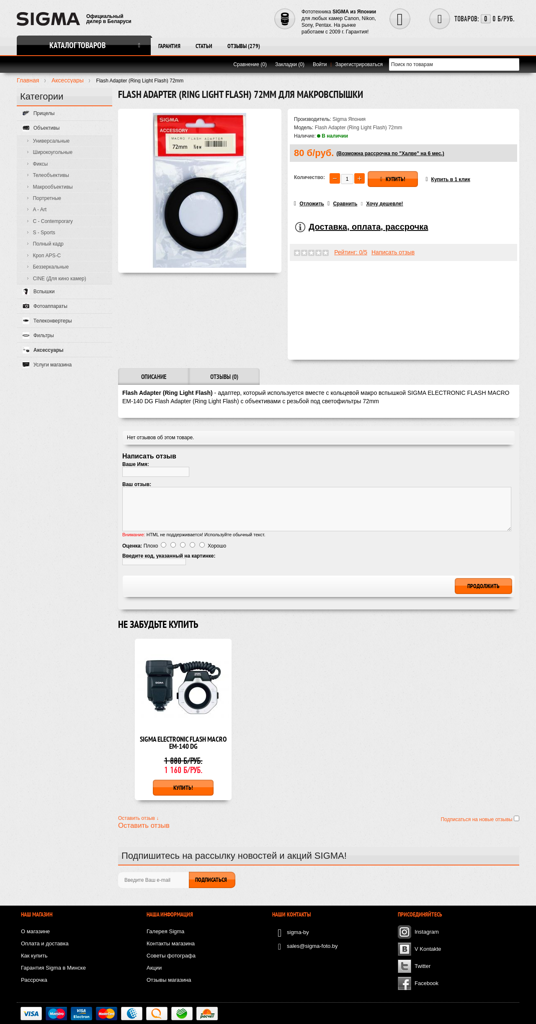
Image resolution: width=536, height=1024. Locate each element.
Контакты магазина (171, 943)
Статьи (204, 46)
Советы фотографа (171, 955)
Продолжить (483, 586)
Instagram (427, 932)
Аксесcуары (68, 80)
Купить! (392, 179)
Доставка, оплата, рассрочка (368, 226)
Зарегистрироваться (359, 64)
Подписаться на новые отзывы (477, 819)
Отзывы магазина (169, 980)
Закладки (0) (289, 64)
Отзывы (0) (224, 377)
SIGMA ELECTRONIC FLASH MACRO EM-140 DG (183, 743)
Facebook (426, 983)
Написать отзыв (393, 252)
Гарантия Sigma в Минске (53, 968)
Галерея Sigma (165, 931)
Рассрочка (34, 980)
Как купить (34, 955)
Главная (28, 80)
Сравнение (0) (250, 64)
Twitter (422, 966)
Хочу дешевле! (384, 204)
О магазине (35, 931)
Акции (154, 968)
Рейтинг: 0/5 (350, 252)
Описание (153, 377)
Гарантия (169, 46)
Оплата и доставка (45, 943)
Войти (320, 64)
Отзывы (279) (243, 46)
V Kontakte (428, 949)
